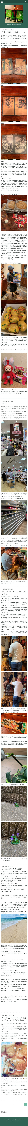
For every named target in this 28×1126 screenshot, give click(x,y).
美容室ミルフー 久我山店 (12, 1119)
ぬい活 (4, 404)
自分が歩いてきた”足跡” (12, 869)
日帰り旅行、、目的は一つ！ (13, 32)
